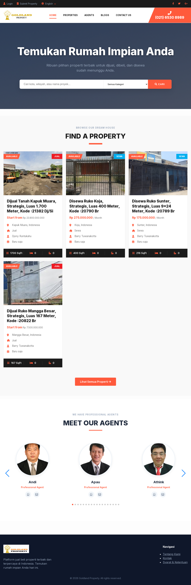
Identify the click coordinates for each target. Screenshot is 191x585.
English (49, 3)
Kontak (167, 558)
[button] (72, 504)
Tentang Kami (171, 554)
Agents (89, 15)
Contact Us (123, 15)
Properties (70, 15)
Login (8, 3)
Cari (160, 84)
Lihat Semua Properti (95, 381)
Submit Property (27, 3)
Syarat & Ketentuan (175, 562)
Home (52, 15)
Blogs (105, 15)
